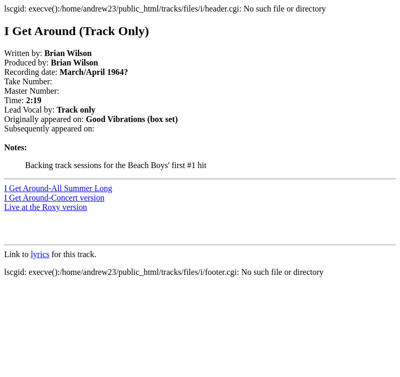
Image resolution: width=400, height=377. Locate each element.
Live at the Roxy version (45, 207)
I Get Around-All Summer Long (58, 188)
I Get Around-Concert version (54, 197)
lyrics (40, 254)
